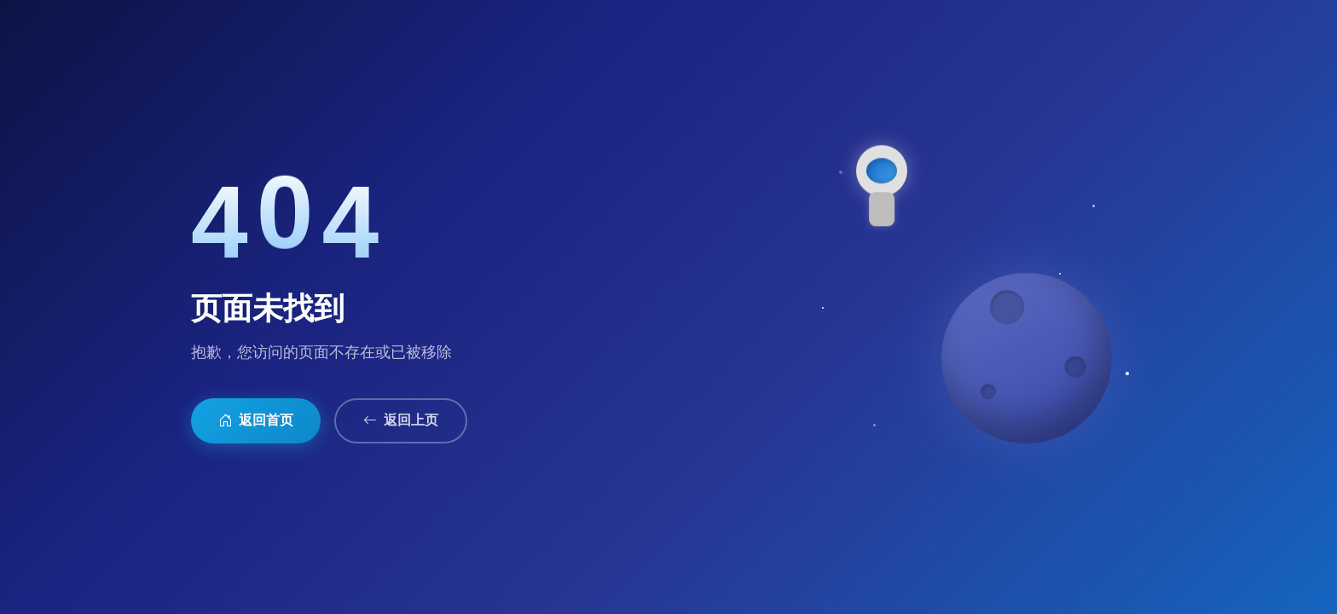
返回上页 (400, 421)
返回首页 (255, 421)
